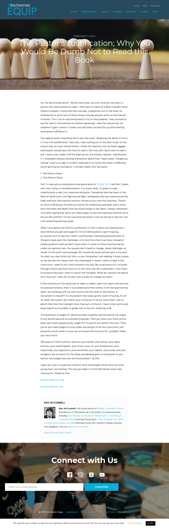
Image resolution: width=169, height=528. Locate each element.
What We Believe (90, 512)
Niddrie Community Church (110, 408)
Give (155, 11)
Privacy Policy (108, 512)
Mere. (128, 512)
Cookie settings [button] (135, 523)
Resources (89, 11)
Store (144, 11)
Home (73, 11)
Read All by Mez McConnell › (58, 433)
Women (118, 11)
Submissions (72, 512)
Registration (155, 6)
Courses (136, 6)
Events (131, 11)
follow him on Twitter (78, 427)
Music (105, 11)
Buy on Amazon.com (51, 387)
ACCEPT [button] (150, 523)
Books (84, 77)
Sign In (145, 6)
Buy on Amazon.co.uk (52, 380)
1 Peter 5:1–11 (104, 184)
